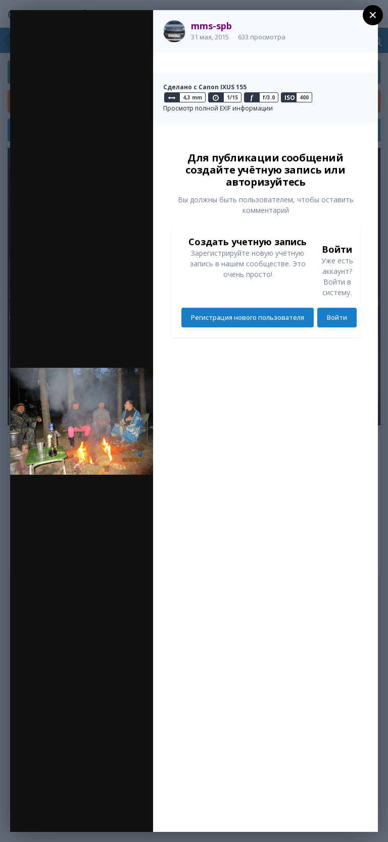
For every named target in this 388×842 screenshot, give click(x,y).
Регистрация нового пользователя (247, 317)
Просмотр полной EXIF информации (218, 108)
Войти (337, 317)
